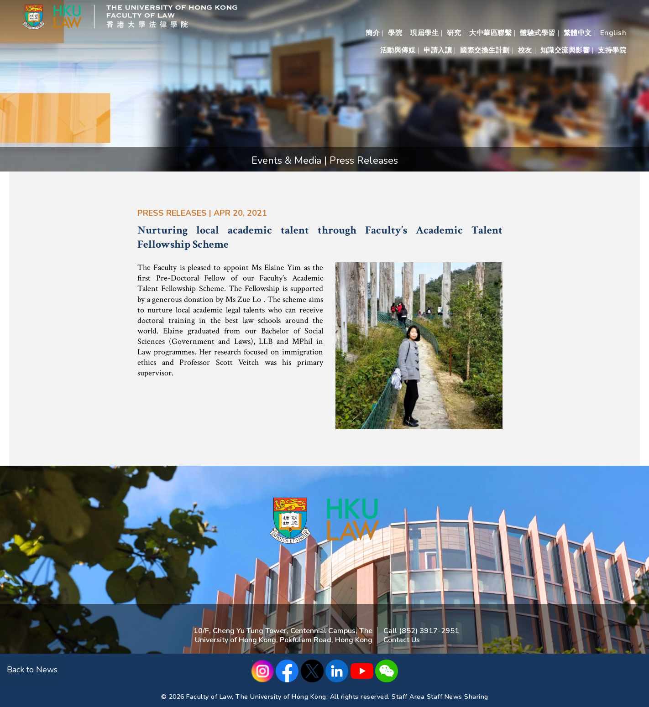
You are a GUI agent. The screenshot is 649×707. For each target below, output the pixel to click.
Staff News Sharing (457, 696)
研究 (454, 32)
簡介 (373, 32)
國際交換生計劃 (485, 50)
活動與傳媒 (398, 50)
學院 (395, 32)
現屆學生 (424, 32)
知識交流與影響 (565, 50)
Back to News (32, 669)
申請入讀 (438, 50)
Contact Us (401, 640)
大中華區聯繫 (490, 32)
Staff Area (408, 696)
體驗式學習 (537, 32)
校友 (525, 50)
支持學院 (612, 50)
